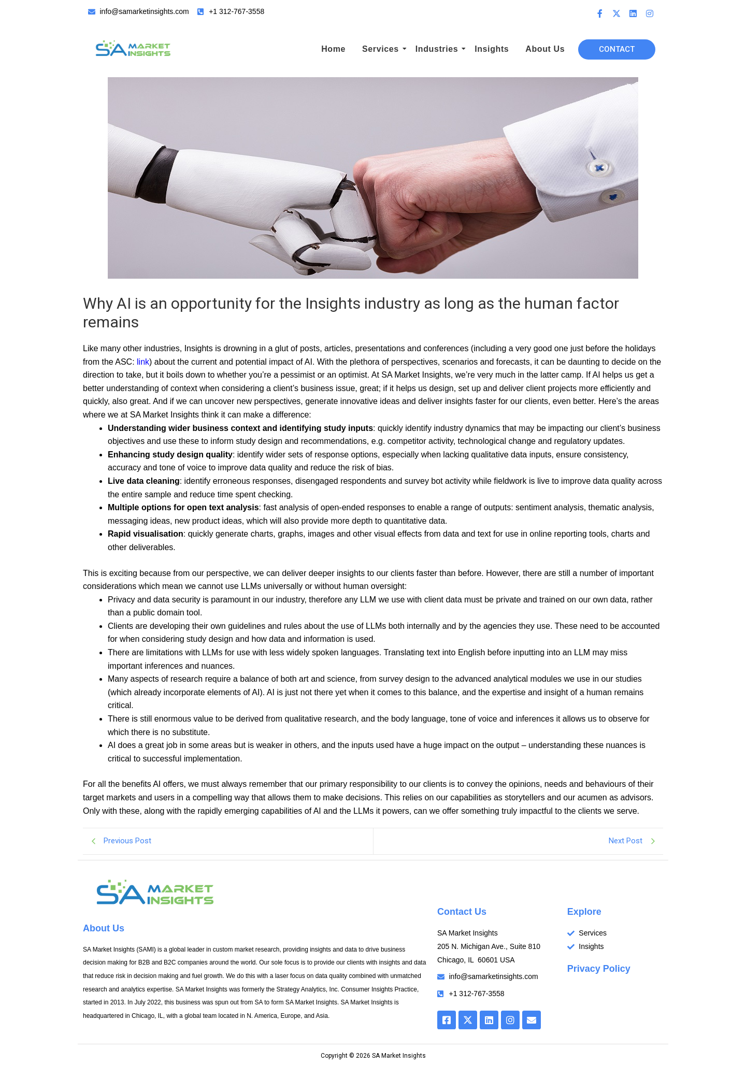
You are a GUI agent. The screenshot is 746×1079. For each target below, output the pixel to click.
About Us (545, 49)
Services (382, 49)
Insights (492, 49)
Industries (438, 49)
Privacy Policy (598, 968)
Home (333, 49)
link (143, 361)
